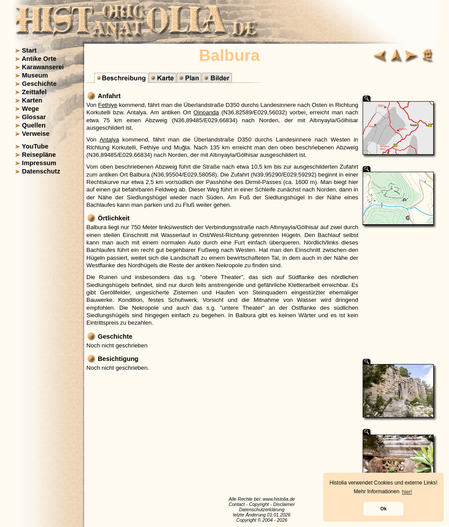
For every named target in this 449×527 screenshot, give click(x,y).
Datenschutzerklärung (262, 509)
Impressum (39, 162)
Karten (32, 100)
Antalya (109, 139)
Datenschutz (41, 171)
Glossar (34, 116)
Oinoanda (206, 112)
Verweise (36, 133)
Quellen (34, 125)
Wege (30, 108)
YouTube (35, 146)
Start (29, 50)
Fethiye (108, 105)
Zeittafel (34, 91)
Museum (35, 75)
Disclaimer (284, 504)
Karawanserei (43, 67)
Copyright (259, 504)
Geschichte (39, 83)
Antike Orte (39, 58)
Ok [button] (383, 508)
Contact (236, 504)
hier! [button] (407, 492)
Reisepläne (39, 154)
